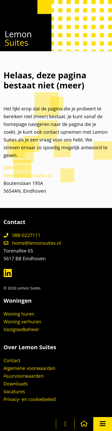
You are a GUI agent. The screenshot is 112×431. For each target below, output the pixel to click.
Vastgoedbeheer (21, 329)
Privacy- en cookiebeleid (30, 399)
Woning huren (19, 314)
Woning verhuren (23, 321)
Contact (12, 360)
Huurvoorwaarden (24, 376)
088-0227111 (18, 169)
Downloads (16, 384)
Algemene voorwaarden (30, 368)
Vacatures (14, 391)
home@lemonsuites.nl (28, 176)
